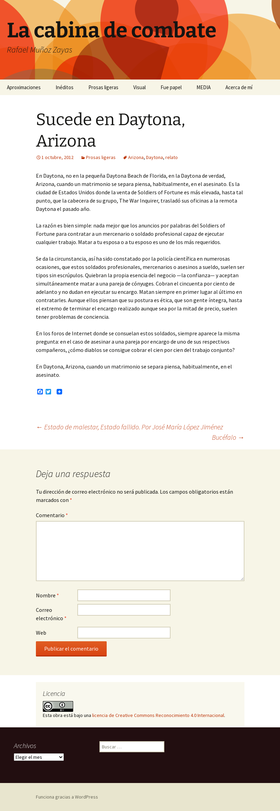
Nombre (47, 595)
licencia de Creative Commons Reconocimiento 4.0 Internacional (158, 715)
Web (41, 632)
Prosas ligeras (103, 87)
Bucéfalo (228, 437)
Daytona (154, 157)
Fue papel (171, 87)
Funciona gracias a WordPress (67, 797)
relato (171, 157)
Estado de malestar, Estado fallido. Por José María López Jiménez (129, 426)
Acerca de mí (238, 87)
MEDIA (203, 87)
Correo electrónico (51, 614)
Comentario (52, 515)
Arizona (136, 157)
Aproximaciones (24, 87)
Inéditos (65, 87)
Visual (139, 87)
